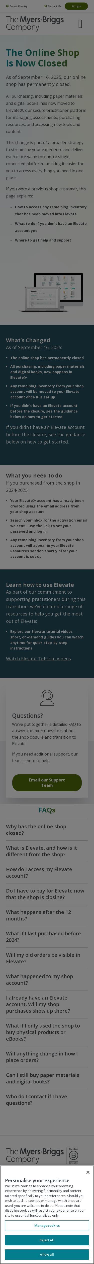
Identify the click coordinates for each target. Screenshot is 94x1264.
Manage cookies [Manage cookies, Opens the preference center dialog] (47, 1225)
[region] (47, 1214)
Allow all (47, 1254)
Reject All (47, 1240)
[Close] (87, 1172)
